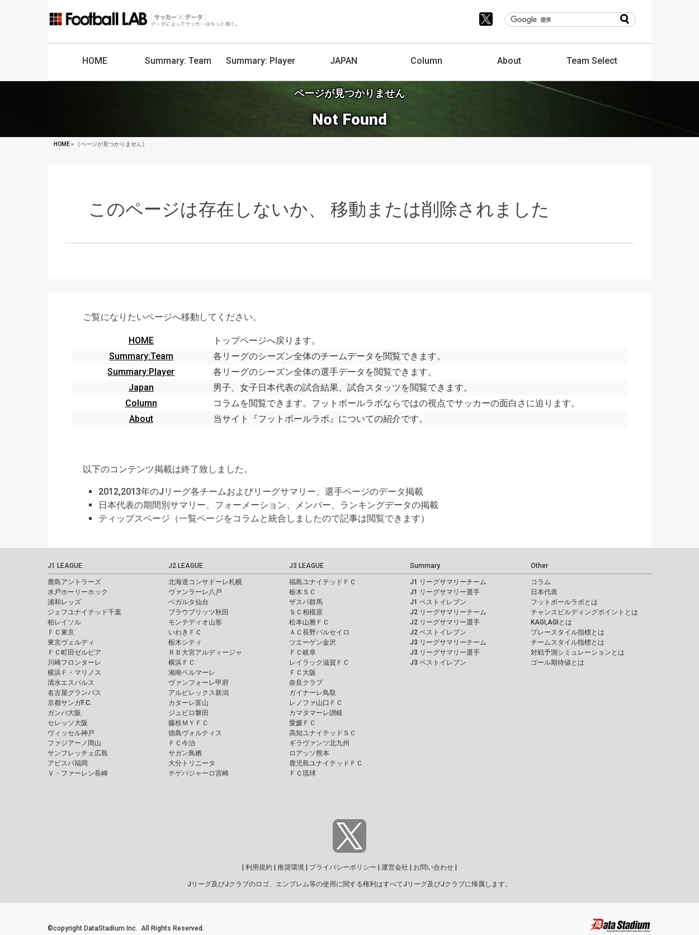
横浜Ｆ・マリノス (74, 672)
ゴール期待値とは (557, 662)
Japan (141, 387)
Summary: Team (178, 60)
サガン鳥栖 (185, 753)
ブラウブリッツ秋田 (198, 612)
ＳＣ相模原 (306, 612)
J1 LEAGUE (65, 566)
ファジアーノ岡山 (74, 743)
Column (426, 60)
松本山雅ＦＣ (309, 622)
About (509, 60)
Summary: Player (260, 60)
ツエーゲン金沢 (312, 642)
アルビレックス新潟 (198, 693)
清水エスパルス (71, 683)
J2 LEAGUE (185, 566)
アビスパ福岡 (68, 763)
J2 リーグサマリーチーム (448, 612)
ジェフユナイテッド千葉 (84, 612)
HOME (94, 60)
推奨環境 (290, 867)
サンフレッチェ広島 (78, 753)
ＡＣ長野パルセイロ (319, 632)
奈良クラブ (306, 683)
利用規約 (258, 867)
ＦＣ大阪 (302, 672)
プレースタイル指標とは (567, 632)
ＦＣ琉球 (302, 773)
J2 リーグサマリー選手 (445, 622)
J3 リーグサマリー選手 (445, 652)
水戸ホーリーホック (78, 592)
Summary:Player (140, 372)
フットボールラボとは (564, 602)
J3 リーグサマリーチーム (448, 642)
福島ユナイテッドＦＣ (322, 582)
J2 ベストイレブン (438, 632)
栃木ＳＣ (302, 592)
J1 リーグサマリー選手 (445, 592)
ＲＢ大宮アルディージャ (205, 652)
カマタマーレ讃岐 (316, 713)
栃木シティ (185, 642)
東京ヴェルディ (71, 642)
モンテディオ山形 (195, 622)
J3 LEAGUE (306, 566)
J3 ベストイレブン (438, 662)
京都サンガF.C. (70, 703)
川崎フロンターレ (74, 662)
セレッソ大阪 (68, 723)
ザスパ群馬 (306, 602)
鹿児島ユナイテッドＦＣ (326, 763)
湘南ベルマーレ (191, 672)
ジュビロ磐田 (188, 713)
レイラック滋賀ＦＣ (319, 662)
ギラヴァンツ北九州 (319, 743)
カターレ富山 (188, 703)
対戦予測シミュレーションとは (578, 652)
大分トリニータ (191, 763)
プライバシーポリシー (342, 867)
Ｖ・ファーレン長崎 (78, 773)
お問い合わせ (433, 867)
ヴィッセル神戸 (71, 733)
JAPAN (343, 60)
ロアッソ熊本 (309, 753)
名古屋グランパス (74, 693)
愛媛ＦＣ (302, 723)
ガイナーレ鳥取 (312, 693)
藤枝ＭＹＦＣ (188, 723)
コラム (541, 582)
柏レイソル (64, 622)
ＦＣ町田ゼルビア (74, 652)
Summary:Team (141, 356)
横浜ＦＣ (181, 662)
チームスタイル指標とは (567, 642)
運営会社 (394, 867)
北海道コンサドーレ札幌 (205, 582)
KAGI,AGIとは (551, 622)
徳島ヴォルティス (195, 733)
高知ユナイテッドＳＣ (322, 733)
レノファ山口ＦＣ (316, 703)
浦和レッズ (64, 602)
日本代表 (544, 592)
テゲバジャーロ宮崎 (198, 773)
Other (539, 566)
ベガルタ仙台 (188, 602)
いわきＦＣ (185, 632)
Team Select (591, 60)
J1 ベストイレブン (438, 602)
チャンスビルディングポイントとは (584, 612)
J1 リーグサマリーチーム (448, 582)
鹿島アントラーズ (74, 582)
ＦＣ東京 (61, 632)
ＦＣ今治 (181, 743)
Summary (425, 566)
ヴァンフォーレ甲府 (198, 683)
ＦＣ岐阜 (302, 652)
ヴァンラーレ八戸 (195, 592)
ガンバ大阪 (64, 713)
